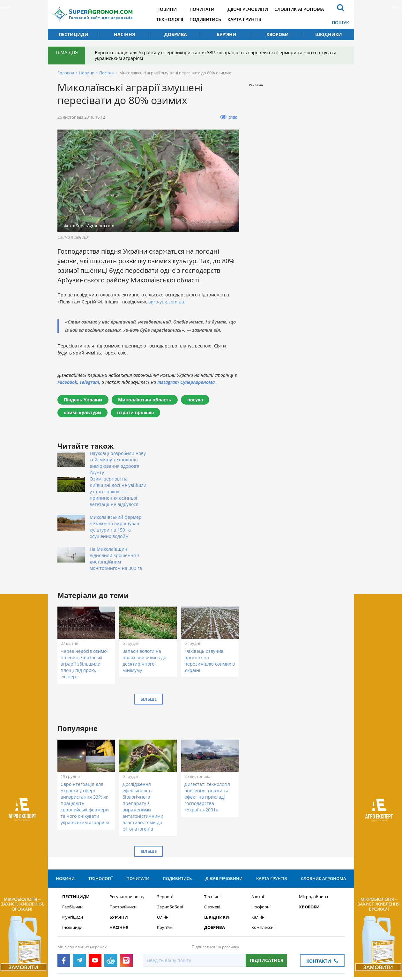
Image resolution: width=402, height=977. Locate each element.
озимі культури (82, 412)
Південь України (83, 400)
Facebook (67, 382)
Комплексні (262, 870)
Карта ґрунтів (244, 19)
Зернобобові (170, 849)
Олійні (163, 859)
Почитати (202, 9)
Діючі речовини (247, 9)
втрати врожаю (135, 412)
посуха (195, 400)
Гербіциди (72, 849)
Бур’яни (226, 34)
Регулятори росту (127, 839)
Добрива (175, 34)
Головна (65, 73)
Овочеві (212, 849)
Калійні (258, 859)
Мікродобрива (313, 839)
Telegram (89, 382)
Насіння (124, 34)
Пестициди (73, 34)
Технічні (212, 839)
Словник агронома (299, 9)
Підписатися (266, 903)
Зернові (165, 839)
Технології (169, 19)
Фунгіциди (72, 859)
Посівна (107, 73)
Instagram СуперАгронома (186, 382)
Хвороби (277, 34)
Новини (166, 9)
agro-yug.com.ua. (166, 302)
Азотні (257, 839)
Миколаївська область (144, 400)
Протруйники (123, 849)
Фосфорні (261, 849)
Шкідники (328, 34)
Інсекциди (72, 870)
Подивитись (205, 19)
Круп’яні (165, 870)
